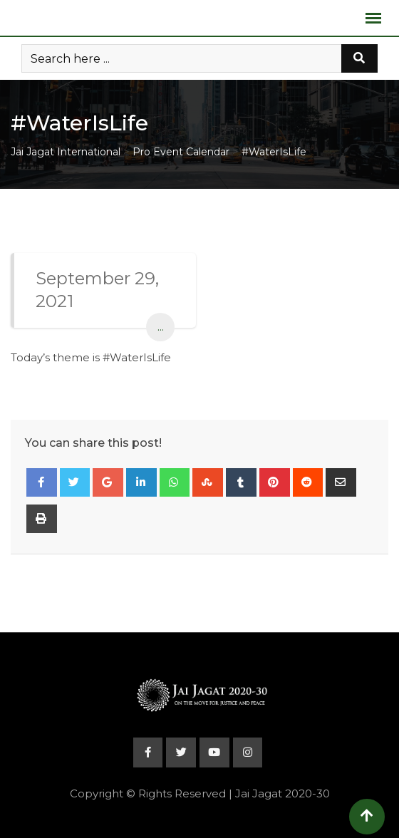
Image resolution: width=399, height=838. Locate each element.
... (160, 326)
